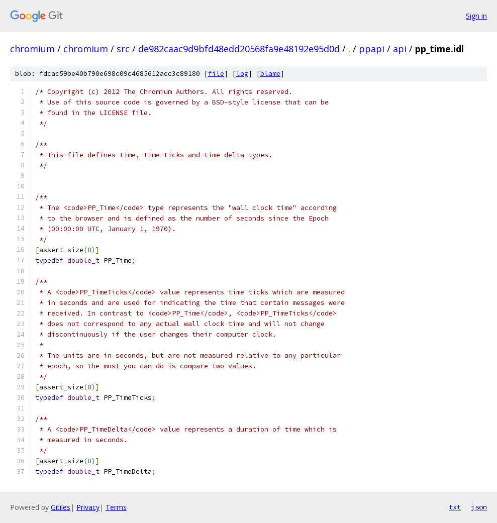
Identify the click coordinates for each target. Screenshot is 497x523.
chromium (32, 49)
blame (270, 73)
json (479, 506)
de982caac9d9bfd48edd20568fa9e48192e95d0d (239, 49)
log (242, 73)
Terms (116, 507)
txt (455, 506)
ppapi (371, 49)
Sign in (476, 16)
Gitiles (60, 507)
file (216, 73)
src (123, 49)
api (400, 49)
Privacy (88, 507)
